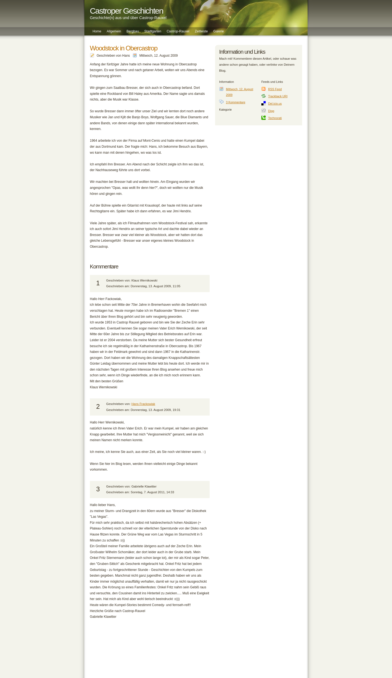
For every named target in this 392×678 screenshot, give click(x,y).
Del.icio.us (275, 103)
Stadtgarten (152, 31)
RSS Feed (275, 89)
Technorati (275, 118)
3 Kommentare (235, 102)
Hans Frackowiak (143, 403)
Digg (271, 111)
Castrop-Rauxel (178, 31)
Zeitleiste (201, 31)
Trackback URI (277, 96)
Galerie (218, 31)
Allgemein (114, 31)
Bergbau (133, 31)
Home (97, 31)
